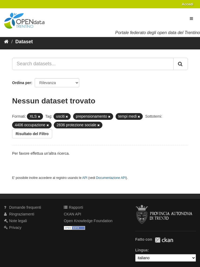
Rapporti (73, 207)
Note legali (15, 221)
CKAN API (72, 214)
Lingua (141, 250)
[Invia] (180, 64)
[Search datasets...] (93, 64)
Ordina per (21, 83)
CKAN (164, 240)
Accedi (187, 4)
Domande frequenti (22, 207)
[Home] (6, 41)
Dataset (24, 41)
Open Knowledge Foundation (88, 221)
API (84, 178)
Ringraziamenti (19, 214)
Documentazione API (111, 178)
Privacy (13, 227)
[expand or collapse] (191, 18)
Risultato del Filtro (32, 134)
